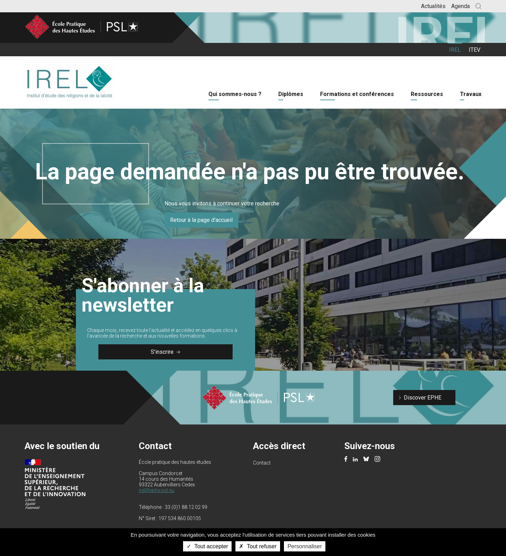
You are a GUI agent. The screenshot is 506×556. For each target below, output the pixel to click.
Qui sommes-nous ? (234, 94)
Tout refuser (258, 546)
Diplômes (290, 94)
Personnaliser (304, 546)
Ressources (427, 94)
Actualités (433, 6)
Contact (262, 463)
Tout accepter (207, 546)
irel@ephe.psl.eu (156, 490)
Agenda (460, 6)
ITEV (474, 49)
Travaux (470, 94)
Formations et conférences (357, 94)
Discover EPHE (422, 397)
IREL (455, 49)
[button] (478, 6)
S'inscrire (165, 352)
